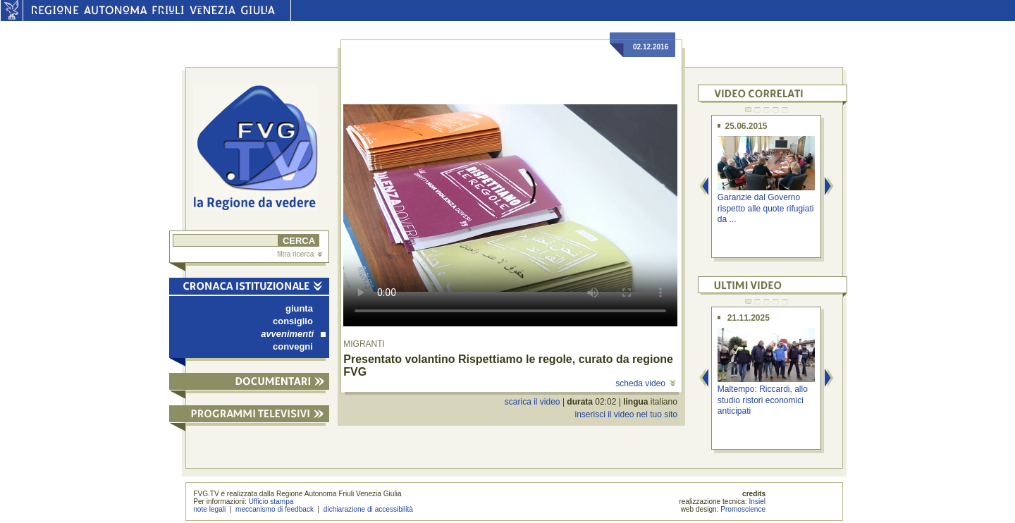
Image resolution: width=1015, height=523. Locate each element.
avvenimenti (293, 333)
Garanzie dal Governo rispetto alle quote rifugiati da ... (766, 208)
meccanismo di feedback (274, 509)
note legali (209, 509)
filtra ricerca (299, 254)
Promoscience (742, 509)
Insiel (757, 501)
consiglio (293, 321)
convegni (293, 346)
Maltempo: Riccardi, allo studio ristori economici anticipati (763, 400)
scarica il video (532, 402)
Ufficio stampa (271, 501)
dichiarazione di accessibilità (368, 509)
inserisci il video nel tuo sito (625, 414)
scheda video (645, 383)
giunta (299, 308)
